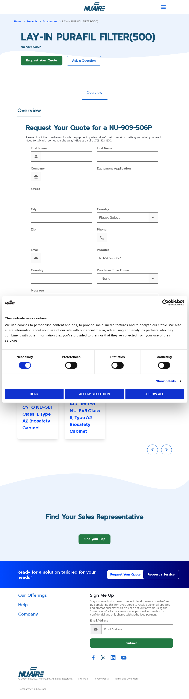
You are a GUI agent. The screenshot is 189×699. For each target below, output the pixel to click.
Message (37, 291)
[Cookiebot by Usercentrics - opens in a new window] (165, 302)
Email (34, 250)
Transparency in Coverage (32, 692)
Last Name (104, 148)
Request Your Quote (41, 60)
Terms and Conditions (127, 682)
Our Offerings (32, 598)
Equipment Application (114, 169)
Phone (102, 230)
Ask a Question (84, 60)
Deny (34, 394)
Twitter (103, 661)
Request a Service (153, 578)
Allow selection (94, 394)
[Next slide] (166, 453)
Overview (94, 93)
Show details (166, 381)
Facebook (93, 660)
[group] (37, 406)
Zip (33, 230)
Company (38, 169)
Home (17, 21)
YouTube (124, 660)
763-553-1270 (103, 140)
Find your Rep (94, 542)
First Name (39, 148)
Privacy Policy (101, 682)
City (33, 209)
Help (23, 608)
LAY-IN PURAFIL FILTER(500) (80, 21)
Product (103, 250)
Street (35, 189)
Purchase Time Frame (113, 270)
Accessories (49, 21)
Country (103, 209)
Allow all (154, 394)
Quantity (37, 270)
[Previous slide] (152, 453)
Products (31, 21)
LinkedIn (113, 660)
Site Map (83, 682)
